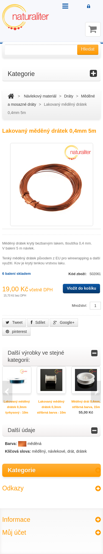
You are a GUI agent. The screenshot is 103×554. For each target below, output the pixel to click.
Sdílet (38, 322)
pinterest (16, 331)
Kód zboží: (77, 274)
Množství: (79, 305)
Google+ (63, 322)
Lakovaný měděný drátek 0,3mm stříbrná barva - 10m (51, 407)
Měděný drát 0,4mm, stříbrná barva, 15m (86, 404)
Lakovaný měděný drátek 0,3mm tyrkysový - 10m (17, 407)
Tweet (14, 322)
